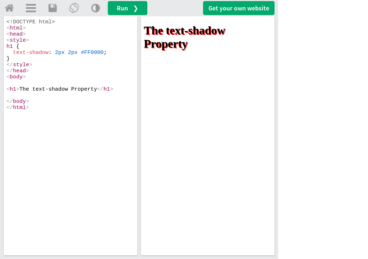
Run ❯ (127, 8)
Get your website (238, 8)
